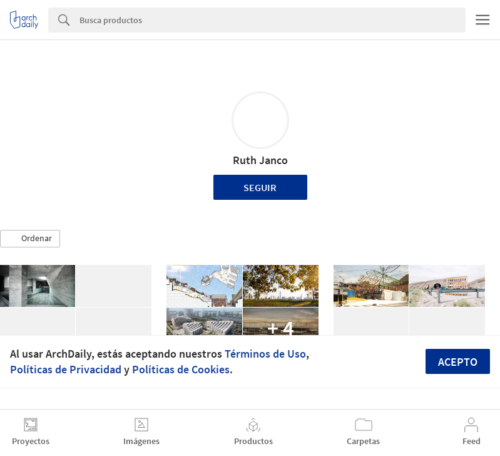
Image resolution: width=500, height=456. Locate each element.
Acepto (457, 362)
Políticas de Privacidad (65, 369)
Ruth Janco (260, 160)
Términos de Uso (265, 353)
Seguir (260, 187)
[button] (30, 238)
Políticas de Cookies (181, 369)
